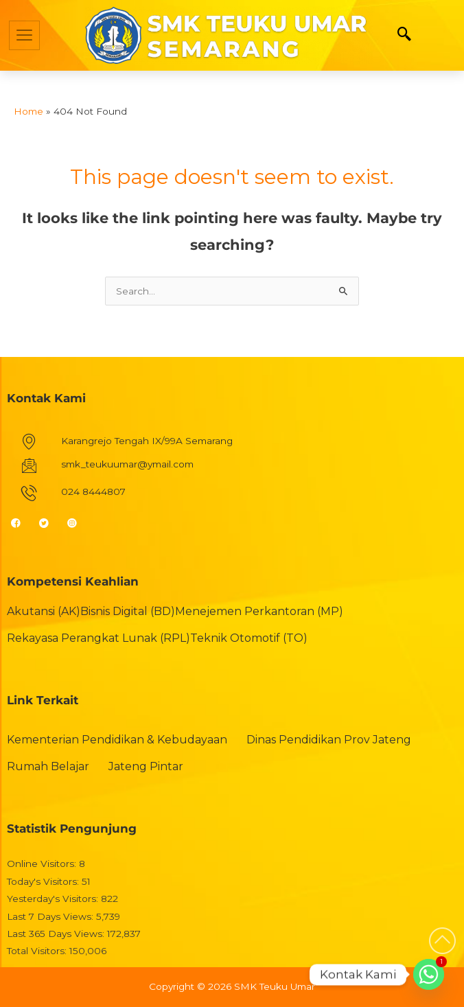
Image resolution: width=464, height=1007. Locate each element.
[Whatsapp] (428, 974)
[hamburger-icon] (24, 35)
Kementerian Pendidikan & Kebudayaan (117, 739)
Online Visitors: (43, 863)
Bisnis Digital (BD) (127, 611)
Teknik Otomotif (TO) (249, 638)
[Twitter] (49, 523)
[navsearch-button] (404, 35)
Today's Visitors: (44, 881)
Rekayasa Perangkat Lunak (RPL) (98, 638)
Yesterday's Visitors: (54, 898)
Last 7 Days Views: (51, 916)
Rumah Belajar (48, 766)
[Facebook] (21, 523)
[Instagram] (78, 523)
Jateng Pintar (145, 766)
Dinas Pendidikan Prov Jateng (328, 739)
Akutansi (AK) (43, 611)
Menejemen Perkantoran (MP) (259, 611)
